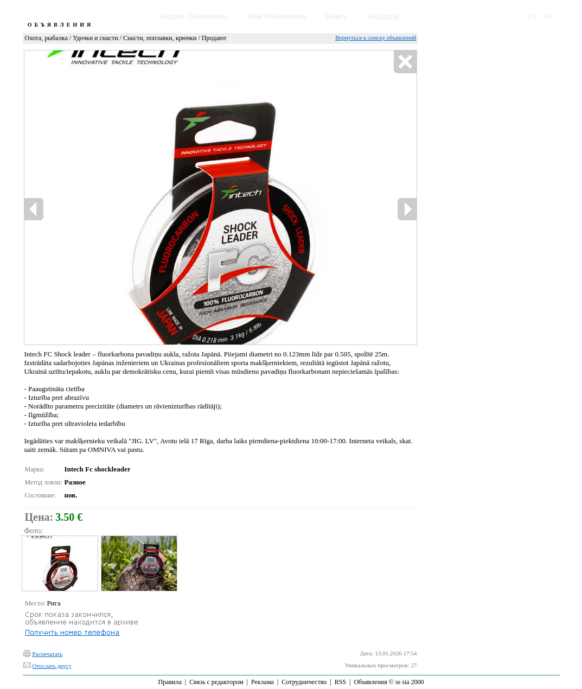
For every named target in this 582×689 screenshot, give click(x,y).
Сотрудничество (304, 682)
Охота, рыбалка (46, 38)
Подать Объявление (195, 16)
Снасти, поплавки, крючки (159, 38)
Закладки (382, 16)
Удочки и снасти (95, 38)
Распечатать (48, 653)
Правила (169, 682)
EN (548, 16)
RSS (340, 682)
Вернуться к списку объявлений (375, 37)
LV (532, 16)
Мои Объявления (277, 16)
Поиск (336, 16)
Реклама (262, 682)
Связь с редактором (216, 682)
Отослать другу (52, 665)
